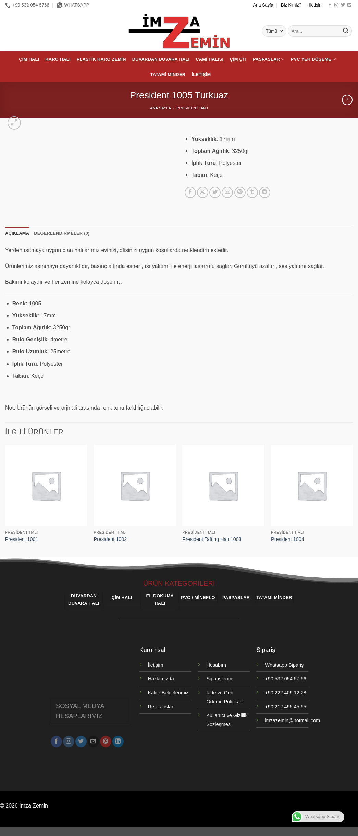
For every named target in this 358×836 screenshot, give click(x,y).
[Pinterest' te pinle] (240, 192)
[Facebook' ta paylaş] (190, 192)
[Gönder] (345, 31)
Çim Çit (238, 59)
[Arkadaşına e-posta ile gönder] (227, 192)
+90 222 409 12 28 (285, 692)
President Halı (192, 108)
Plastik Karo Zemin (101, 59)
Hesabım (216, 665)
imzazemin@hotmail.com (292, 720)
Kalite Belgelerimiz (168, 692)
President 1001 (21, 539)
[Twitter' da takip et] (343, 5)
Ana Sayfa (263, 5)
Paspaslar (269, 59)
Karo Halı (57, 59)
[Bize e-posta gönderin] (349, 5)
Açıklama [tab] (17, 233)
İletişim (316, 5)
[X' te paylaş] (202, 192)
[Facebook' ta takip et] (330, 5)
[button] (14, 123)
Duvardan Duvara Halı (161, 59)
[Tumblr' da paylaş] (252, 192)
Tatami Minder (168, 74)
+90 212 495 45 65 (285, 707)
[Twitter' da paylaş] (215, 192)
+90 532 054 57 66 (285, 678)
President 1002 (110, 539)
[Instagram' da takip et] (336, 5)
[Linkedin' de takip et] (118, 738)
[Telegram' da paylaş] (264, 192)
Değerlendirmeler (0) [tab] (61, 233)
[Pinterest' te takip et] (105, 738)
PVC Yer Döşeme (313, 59)
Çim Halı (29, 59)
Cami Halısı (209, 59)
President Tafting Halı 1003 (212, 539)
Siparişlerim (219, 678)
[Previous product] (347, 100)
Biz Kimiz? (291, 5)
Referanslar (160, 707)
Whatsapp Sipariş (284, 665)
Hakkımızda (161, 678)
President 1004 (287, 539)
